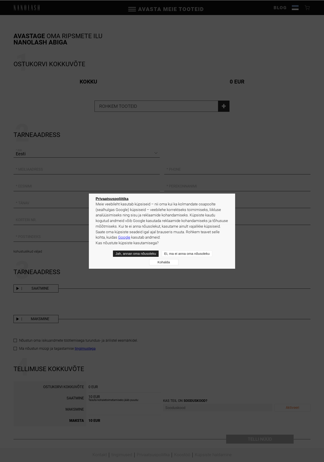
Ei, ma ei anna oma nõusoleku (187, 253)
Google (124, 237)
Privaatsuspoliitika (112, 199)
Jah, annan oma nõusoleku (135, 253)
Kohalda (164, 262)
